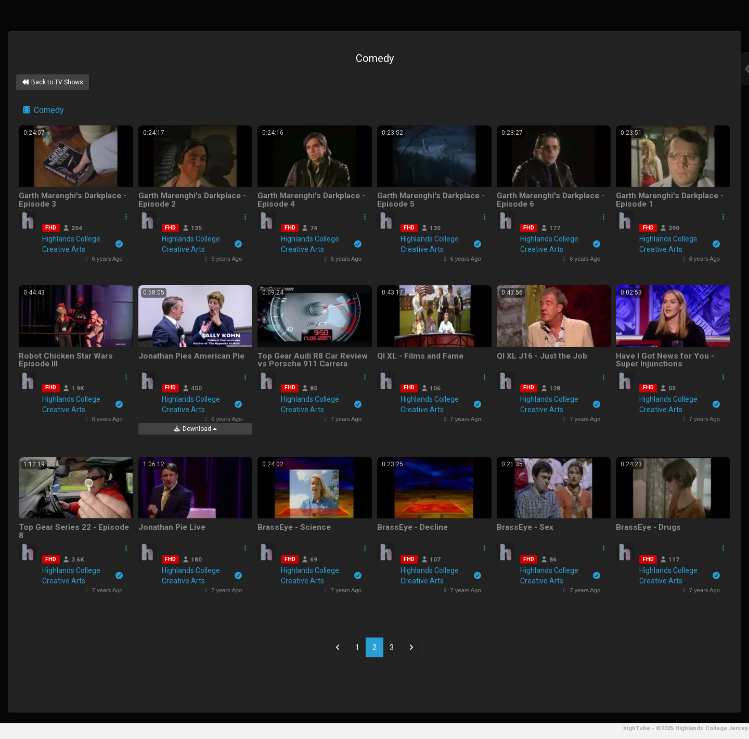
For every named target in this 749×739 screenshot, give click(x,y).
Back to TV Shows (52, 82)
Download (195, 428)
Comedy (42, 110)
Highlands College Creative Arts (82, 244)
